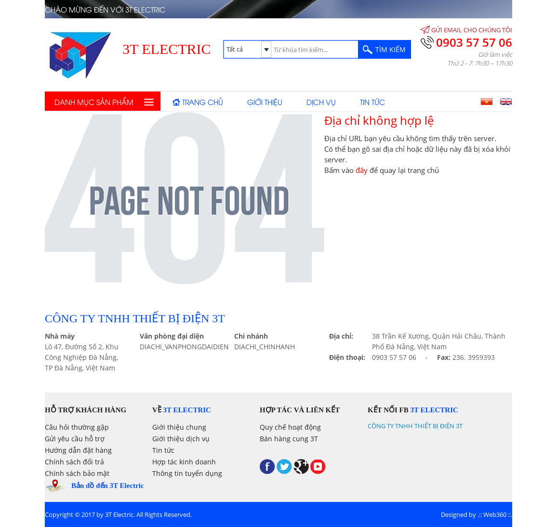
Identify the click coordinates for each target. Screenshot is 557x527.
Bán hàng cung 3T (289, 438)
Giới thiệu (264, 101)
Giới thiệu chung (179, 427)
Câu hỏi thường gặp (77, 427)
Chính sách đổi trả (74, 461)
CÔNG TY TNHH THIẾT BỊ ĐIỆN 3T (415, 426)
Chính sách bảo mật (77, 473)
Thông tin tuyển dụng (187, 473)
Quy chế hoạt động (290, 427)
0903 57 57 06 (474, 42)
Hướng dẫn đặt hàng (78, 450)
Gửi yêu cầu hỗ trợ (75, 438)
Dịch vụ (321, 101)
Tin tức (372, 101)
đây (362, 170)
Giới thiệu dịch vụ (181, 438)
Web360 (494, 514)
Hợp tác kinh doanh (184, 461)
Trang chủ (202, 101)
